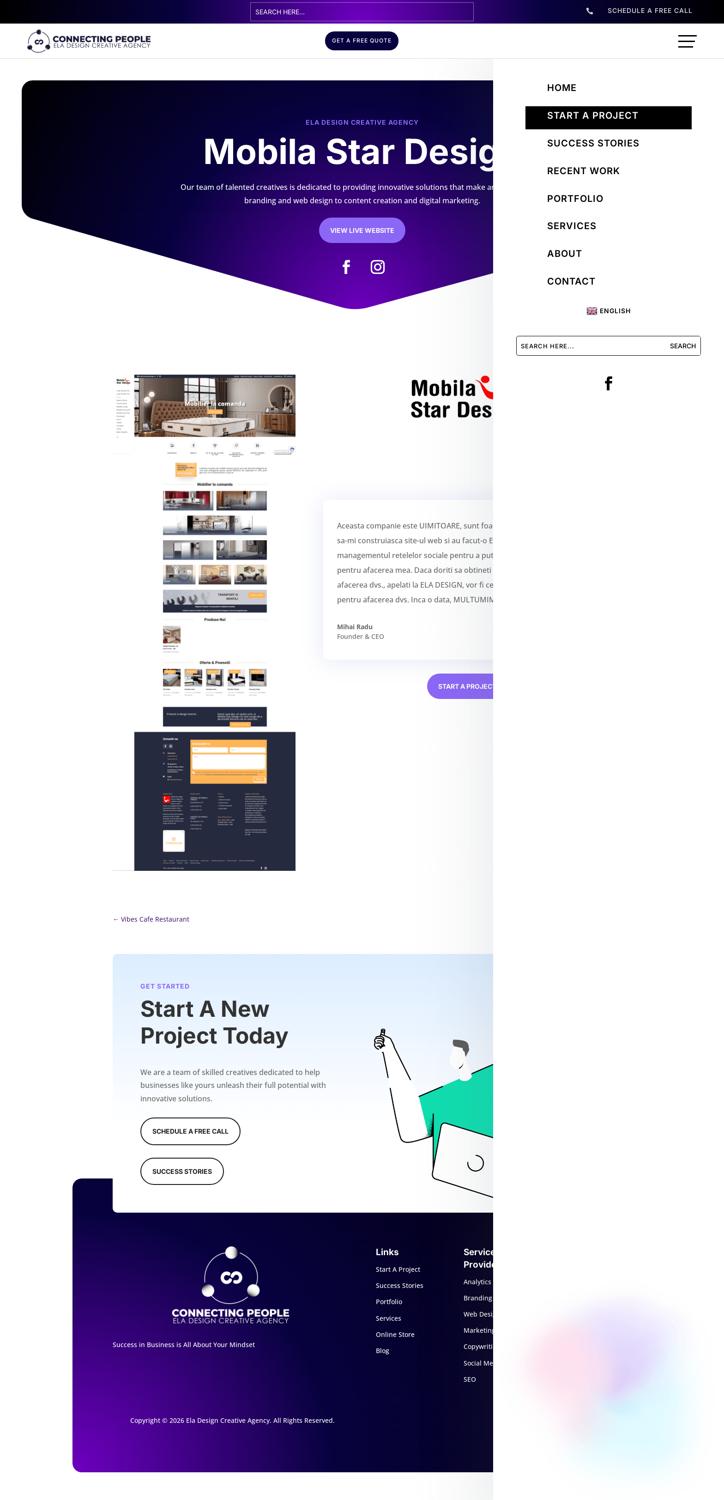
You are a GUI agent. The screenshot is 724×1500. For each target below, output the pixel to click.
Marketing (479, 1330)
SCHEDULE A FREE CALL (650, 10)
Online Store (395, 1334)
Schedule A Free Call (190, 1131)
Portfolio (575, 198)
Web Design (482, 1314)
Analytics (477, 1281)
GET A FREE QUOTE (362, 40)
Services (572, 225)
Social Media (483, 1363)
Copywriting (482, 1346)
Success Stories (593, 143)
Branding (478, 1298)
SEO (470, 1379)
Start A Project (398, 1269)
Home (562, 87)
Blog (382, 1350)
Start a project (593, 115)
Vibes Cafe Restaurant (151, 919)
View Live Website (362, 230)
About (564, 253)
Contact (571, 281)
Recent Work (583, 170)
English (608, 311)
